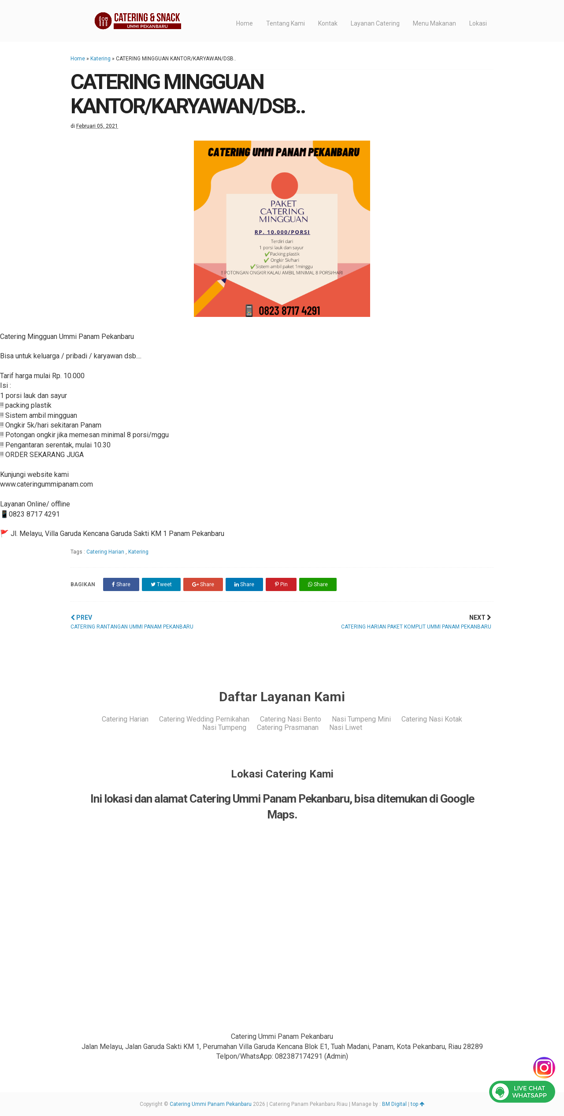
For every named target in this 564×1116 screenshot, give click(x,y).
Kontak (328, 23)
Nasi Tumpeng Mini (361, 719)
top (417, 1104)
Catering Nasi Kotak (431, 719)
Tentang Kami (285, 23)
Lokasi (478, 23)
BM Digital (394, 1104)
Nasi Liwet (345, 727)
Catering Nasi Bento (290, 719)
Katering (100, 59)
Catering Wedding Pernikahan (204, 719)
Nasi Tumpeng (224, 727)
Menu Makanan (434, 23)
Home (244, 23)
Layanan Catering (375, 23)
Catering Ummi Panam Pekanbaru (211, 1104)
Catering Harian (106, 552)
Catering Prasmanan (288, 727)
